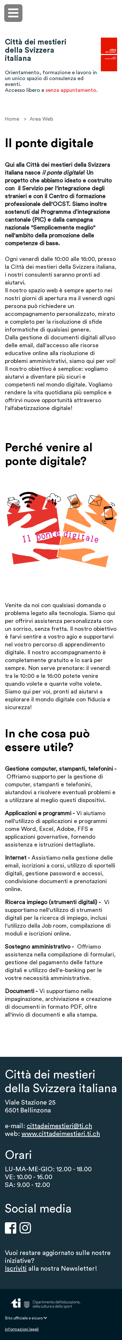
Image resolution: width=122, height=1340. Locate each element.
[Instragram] (25, 1227)
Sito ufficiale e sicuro (26, 1318)
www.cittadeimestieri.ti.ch (60, 1134)
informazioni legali (22, 1329)
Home (12, 119)
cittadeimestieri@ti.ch (59, 1126)
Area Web (41, 119)
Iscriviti (16, 1268)
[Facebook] (10, 1227)
